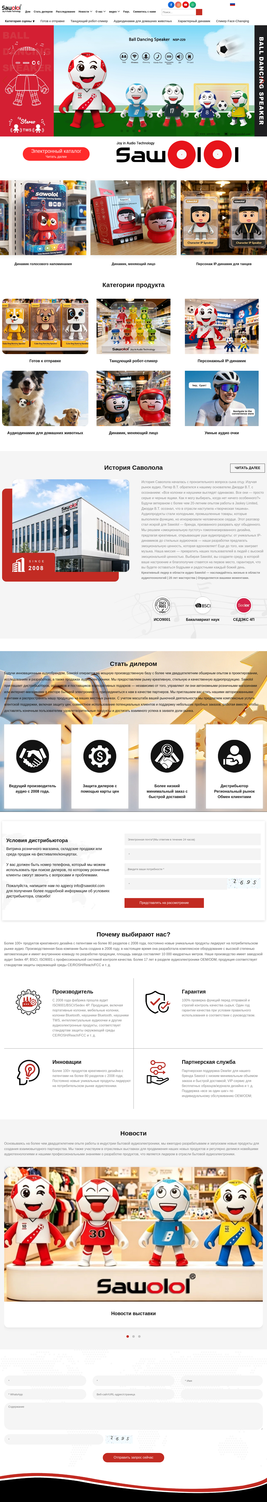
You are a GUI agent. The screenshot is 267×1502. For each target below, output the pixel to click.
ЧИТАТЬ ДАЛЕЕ (247, 468)
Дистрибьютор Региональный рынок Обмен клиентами (234, 792)
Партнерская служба (210, 1063)
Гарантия (194, 993)
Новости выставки (133, 1314)
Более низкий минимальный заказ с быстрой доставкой (167, 792)
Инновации (67, 1063)
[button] (122, 131)
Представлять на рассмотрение (164, 904)
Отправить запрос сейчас (133, 1459)
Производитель (73, 993)
